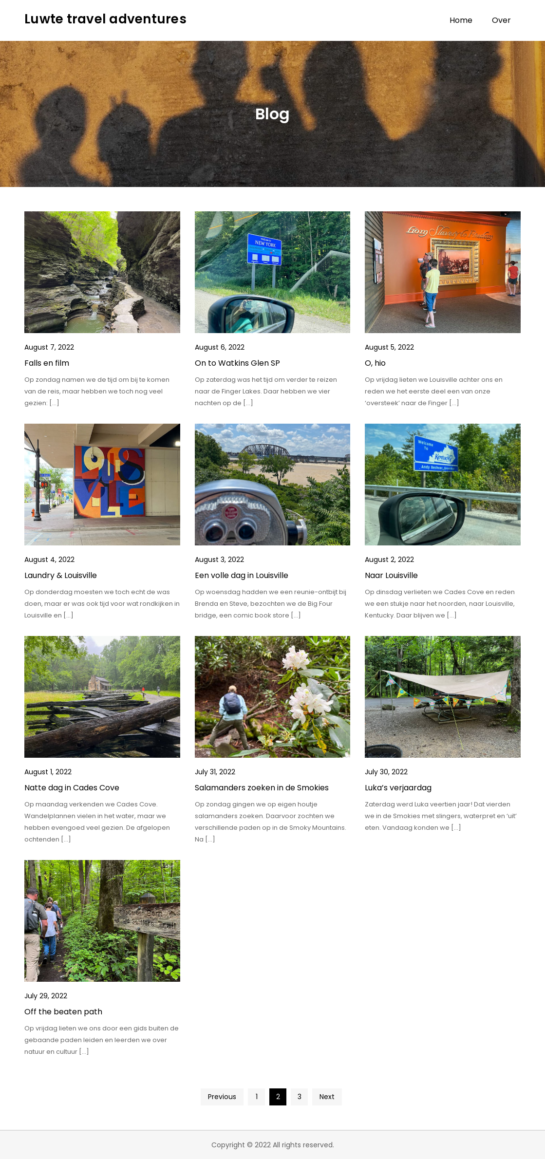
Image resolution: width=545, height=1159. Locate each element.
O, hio (375, 363)
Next (327, 1097)
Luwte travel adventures (105, 19)
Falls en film (46, 363)
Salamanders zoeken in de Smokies (262, 787)
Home (461, 20)
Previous (222, 1097)
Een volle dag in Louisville (241, 575)
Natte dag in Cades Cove (71, 787)
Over (501, 20)
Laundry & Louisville (60, 575)
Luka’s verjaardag (398, 787)
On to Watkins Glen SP (237, 363)
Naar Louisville (391, 575)
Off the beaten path (63, 1011)
